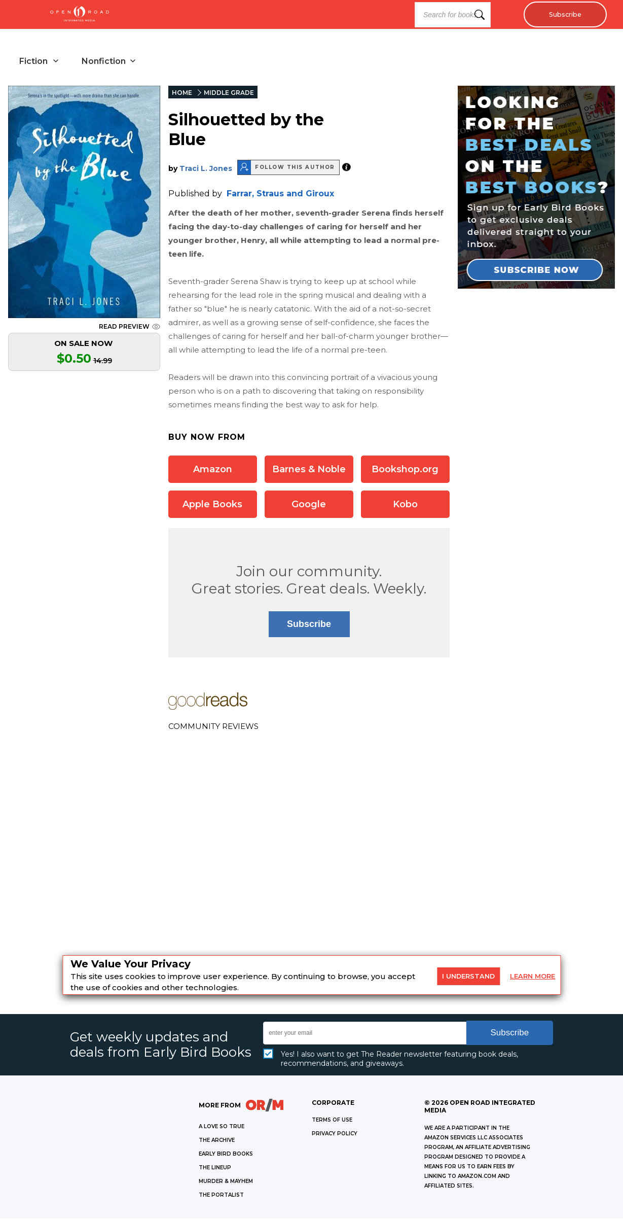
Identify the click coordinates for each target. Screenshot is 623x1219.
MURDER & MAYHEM (226, 1182)
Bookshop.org (405, 470)
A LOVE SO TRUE (221, 1127)
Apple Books (212, 505)
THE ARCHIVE (217, 1141)
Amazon (212, 470)
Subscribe (562, 14)
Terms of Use (332, 1121)
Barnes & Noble (309, 470)
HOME (182, 93)
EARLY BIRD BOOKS (226, 1155)
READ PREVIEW (129, 327)
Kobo (405, 505)
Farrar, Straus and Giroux (280, 194)
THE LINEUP (215, 1168)
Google (308, 505)
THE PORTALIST (221, 1196)
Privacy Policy (334, 1134)
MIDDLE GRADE (229, 93)
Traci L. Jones (205, 169)
